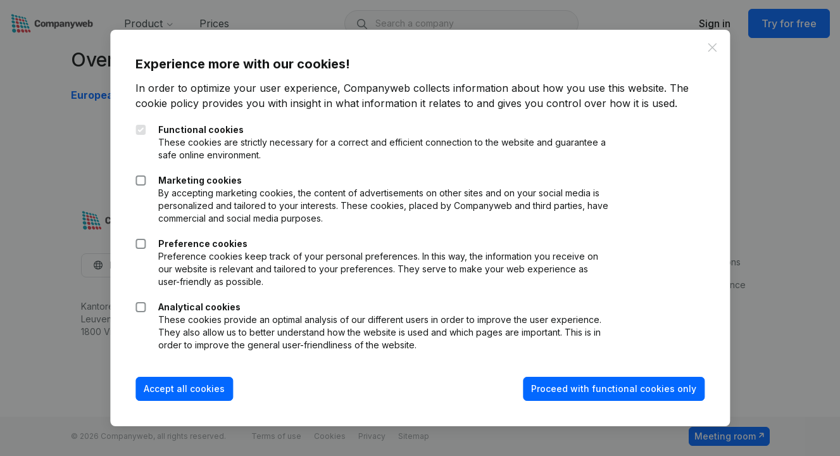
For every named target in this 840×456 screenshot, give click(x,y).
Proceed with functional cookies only (613, 388)
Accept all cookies (184, 388)
